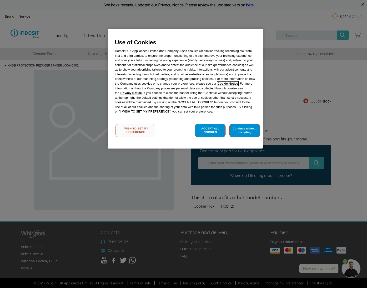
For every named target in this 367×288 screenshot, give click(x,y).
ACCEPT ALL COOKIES (210, 130)
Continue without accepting (244, 130)
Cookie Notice (227, 83)
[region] (185, 89)
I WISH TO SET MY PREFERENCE (135, 130)
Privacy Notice (131, 93)
